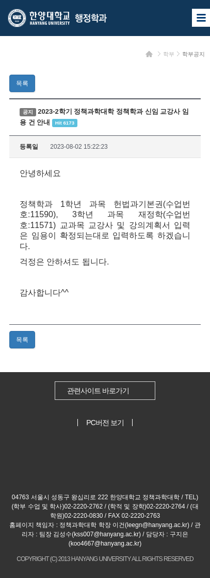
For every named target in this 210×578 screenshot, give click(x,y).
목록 (22, 83)
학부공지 (193, 54)
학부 (168, 54)
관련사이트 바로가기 (98, 391)
